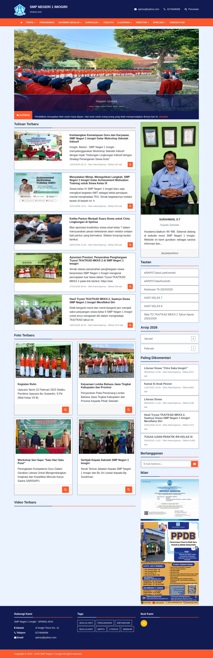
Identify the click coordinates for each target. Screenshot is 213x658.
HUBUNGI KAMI (177, 22)
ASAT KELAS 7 (153, 297)
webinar (127, 629)
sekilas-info (86, 629)
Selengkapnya (169, 253)
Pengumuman (105, 623)
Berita (101, 629)
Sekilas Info (86, 623)
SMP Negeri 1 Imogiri (51, 653)
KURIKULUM (92, 22)
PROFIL (31, 22)
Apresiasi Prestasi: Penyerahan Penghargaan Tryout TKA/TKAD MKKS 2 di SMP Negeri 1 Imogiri (98, 260)
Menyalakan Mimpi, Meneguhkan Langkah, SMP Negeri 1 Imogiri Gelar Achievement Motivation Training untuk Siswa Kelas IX (100, 180)
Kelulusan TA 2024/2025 (158, 289)
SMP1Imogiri (123, 623)
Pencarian (192, 9)
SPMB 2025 (159, 22)
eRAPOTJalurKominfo (157, 281)
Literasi (113, 629)
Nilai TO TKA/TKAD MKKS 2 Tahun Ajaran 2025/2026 (169, 316)
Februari (169, 348)
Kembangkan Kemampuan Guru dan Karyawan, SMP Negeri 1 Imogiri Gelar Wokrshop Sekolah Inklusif (100, 138)
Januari (169, 338)
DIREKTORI (142, 22)
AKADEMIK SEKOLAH (70, 22)
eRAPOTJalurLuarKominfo (160, 272)
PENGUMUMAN (47, 22)
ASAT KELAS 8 (153, 306)
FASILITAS (108, 22)
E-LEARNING (124, 22)
